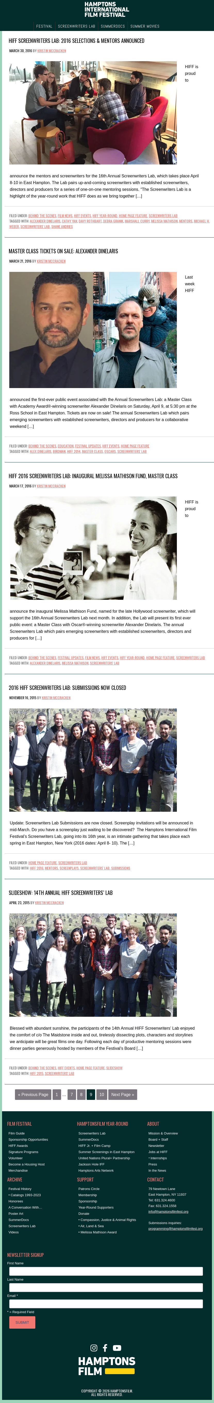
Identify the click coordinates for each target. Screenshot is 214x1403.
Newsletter (156, 1146)
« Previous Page (33, 1094)
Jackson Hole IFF (91, 1164)
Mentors (185, 221)
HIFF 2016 (36, 868)
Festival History (20, 1189)
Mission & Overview (163, 1133)
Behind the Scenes (42, 215)
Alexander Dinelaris (45, 221)
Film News (65, 215)
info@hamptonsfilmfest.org (168, 1211)
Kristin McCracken (51, 50)
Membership (87, 1195)
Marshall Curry (137, 221)
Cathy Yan (69, 221)
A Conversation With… (25, 1207)
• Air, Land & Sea (91, 1226)
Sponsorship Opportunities (28, 1139)
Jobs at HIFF (158, 1152)
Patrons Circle (89, 1189)
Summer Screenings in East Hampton (106, 1152)
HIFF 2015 (36, 1073)
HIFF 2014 (73, 451)
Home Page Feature (133, 215)
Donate (83, 1214)
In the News (157, 1170)
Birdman (59, 451)
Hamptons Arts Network (96, 1170)
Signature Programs (23, 1152)
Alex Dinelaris (40, 451)
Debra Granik (113, 221)
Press (153, 1164)
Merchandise (18, 1170)
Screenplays (69, 868)
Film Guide (17, 1133)
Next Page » (122, 1094)
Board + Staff (158, 1139)
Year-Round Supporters (95, 1207)
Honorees (16, 1201)
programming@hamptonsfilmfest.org (176, 1229)
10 (102, 1094)
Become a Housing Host (27, 1164)
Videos (14, 1232)
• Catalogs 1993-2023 (25, 1195)
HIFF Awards (18, 1146)
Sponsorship (87, 1201)
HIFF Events (82, 215)
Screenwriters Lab (163, 215)
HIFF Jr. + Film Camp (94, 1146)
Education (65, 445)
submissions (120, 868)
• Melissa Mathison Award (97, 1232)
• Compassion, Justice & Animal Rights (107, 1220)
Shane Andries (62, 226)
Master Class (92, 451)
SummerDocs (19, 1220)
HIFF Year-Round (105, 215)
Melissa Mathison (164, 221)
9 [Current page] (91, 1094)
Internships (159, 1158)
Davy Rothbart (90, 221)
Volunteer (16, 1158)
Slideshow (114, 1067)
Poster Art (16, 1214)
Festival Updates (88, 445)
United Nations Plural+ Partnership (104, 1158)
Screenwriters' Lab (35, 226)
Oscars (110, 451)
